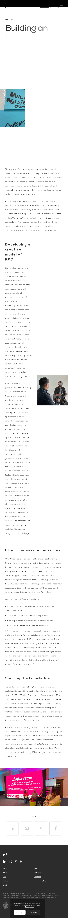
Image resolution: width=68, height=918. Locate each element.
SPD (5, 872)
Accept (19, 912)
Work (36, 868)
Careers (37, 872)
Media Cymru (14, 756)
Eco (4, 877)
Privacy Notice (40, 881)
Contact (37, 877)
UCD (5, 885)
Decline (33, 912)
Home (5, 868)
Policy (5, 881)
